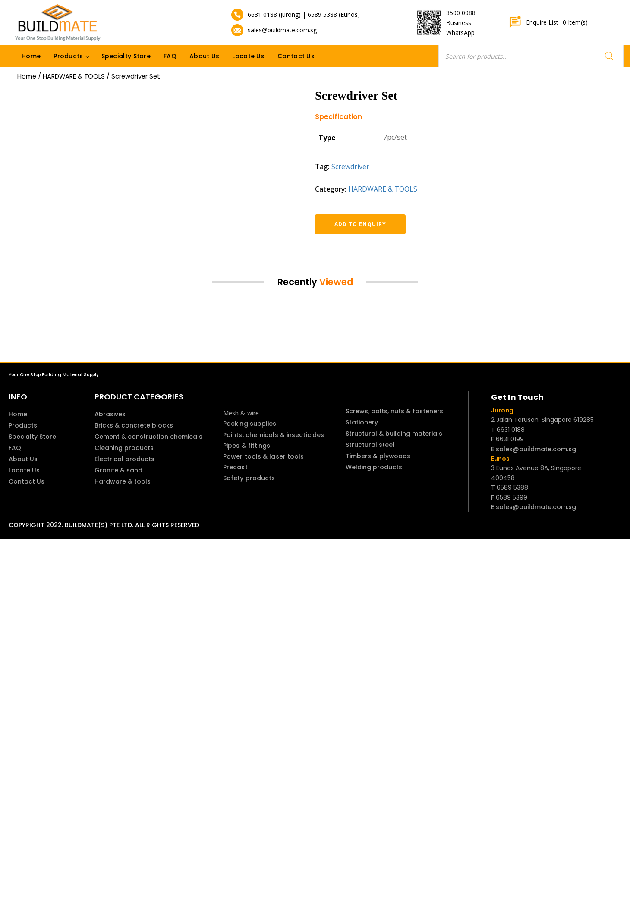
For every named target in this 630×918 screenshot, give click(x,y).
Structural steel (370, 444)
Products (68, 56)
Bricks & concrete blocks (133, 425)
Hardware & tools (122, 481)
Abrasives (110, 414)
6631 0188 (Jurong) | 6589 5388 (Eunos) (304, 14)
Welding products (374, 467)
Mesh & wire (241, 413)
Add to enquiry (360, 224)
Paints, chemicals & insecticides (273, 435)
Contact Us (296, 56)
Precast (235, 467)
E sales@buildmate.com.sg (533, 449)
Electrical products (124, 459)
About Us (204, 56)
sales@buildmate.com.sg (282, 30)
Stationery (362, 422)
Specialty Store (126, 56)
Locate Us (248, 56)
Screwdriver (350, 166)
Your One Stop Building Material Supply (54, 374)
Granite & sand (118, 470)
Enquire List (548, 22)
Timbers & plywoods (378, 456)
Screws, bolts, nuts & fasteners (394, 411)
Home (31, 56)
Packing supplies (250, 423)
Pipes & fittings (247, 445)
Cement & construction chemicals (148, 436)
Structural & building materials (394, 433)
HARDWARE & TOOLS (74, 76)
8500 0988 (461, 13)
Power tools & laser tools (263, 456)
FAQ (170, 56)
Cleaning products (124, 447)
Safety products (249, 478)
